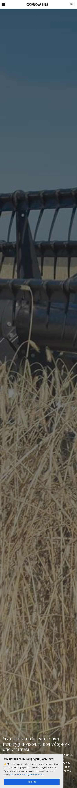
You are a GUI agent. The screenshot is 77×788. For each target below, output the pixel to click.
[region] (31, 771)
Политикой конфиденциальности (27, 774)
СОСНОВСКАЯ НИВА (37, 4)
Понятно (31, 781)
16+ (72, 4)
